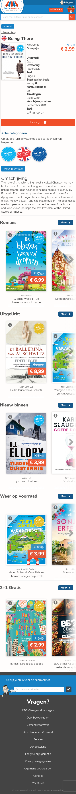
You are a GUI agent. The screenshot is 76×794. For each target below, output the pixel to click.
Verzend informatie (38, 724)
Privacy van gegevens (38, 761)
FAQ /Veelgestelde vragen (38, 710)
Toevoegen (36, 122)
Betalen (38, 739)
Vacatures (38, 783)
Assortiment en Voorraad (38, 732)
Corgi (30, 61)
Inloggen (68, 2)
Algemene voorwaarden (38, 768)
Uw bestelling (38, 746)
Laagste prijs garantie (38, 754)
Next (71, 259)
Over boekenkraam (38, 717)
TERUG (7, 26)
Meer (64, 222)
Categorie (56, 10)
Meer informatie (13, 168)
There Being (9, 32)
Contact (38, 775)
